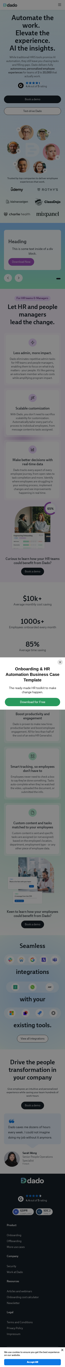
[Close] (60, 662)
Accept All (32, 1362)
